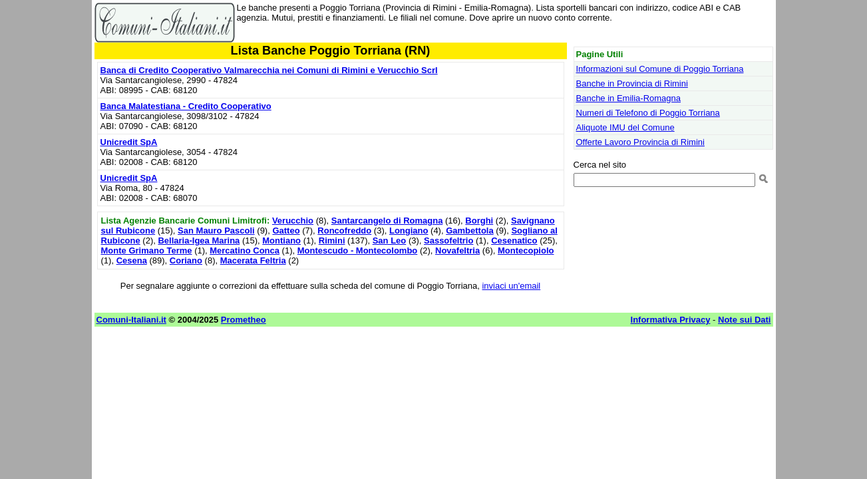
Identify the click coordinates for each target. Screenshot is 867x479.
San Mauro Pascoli (216, 231)
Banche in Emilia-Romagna (628, 98)
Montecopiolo (526, 250)
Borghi (479, 221)
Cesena (131, 260)
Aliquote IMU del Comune (625, 127)
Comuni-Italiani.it (131, 320)
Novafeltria (457, 250)
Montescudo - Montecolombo (357, 250)
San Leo (390, 240)
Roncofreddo (344, 231)
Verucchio (292, 221)
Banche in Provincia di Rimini (632, 83)
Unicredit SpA (129, 142)
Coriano (186, 260)
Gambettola (470, 231)
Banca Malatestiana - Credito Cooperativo (185, 106)
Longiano (409, 231)
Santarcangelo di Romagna (387, 221)
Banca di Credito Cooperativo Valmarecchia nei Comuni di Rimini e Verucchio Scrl (269, 70)
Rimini (332, 240)
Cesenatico (514, 240)
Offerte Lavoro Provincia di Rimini (640, 142)
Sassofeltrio (448, 240)
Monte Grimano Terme (146, 250)
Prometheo (243, 320)
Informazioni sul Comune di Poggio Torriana (660, 69)
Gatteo (285, 231)
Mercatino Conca (244, 250)
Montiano (281, 240)
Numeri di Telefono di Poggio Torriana (648, 113)
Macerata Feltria (253, 260)
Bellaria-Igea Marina (199, 240)
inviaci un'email (511, 286)
